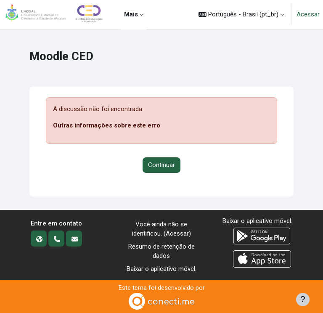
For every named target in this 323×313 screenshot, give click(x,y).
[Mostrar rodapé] (303, 299)
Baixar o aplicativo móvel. (161, 269)
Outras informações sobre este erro (106, 125)
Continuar (161, 165)
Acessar (308, 14)
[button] (241, 14)
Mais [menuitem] (131, 14)
